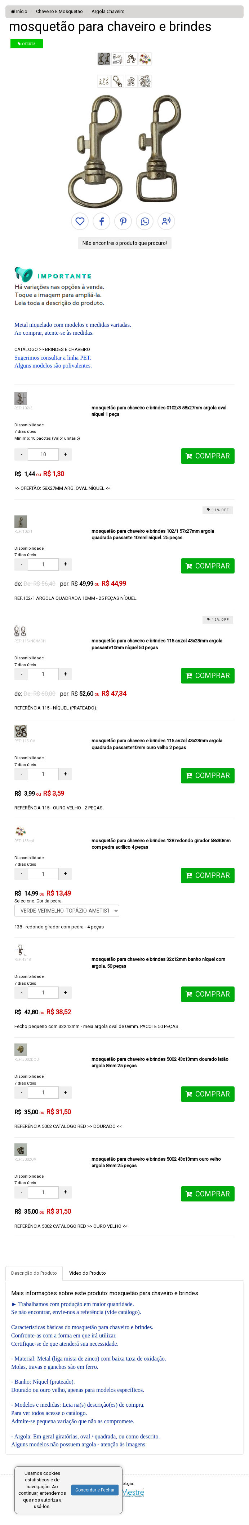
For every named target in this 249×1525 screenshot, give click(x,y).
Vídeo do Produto (87, 1273)
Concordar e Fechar (95, 1490)
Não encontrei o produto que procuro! (125, 243)
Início (19, 11)
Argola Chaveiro (107, 11)
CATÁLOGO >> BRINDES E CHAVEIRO (52, 349)
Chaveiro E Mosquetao (59, 11)
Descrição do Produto (34, 1273)
